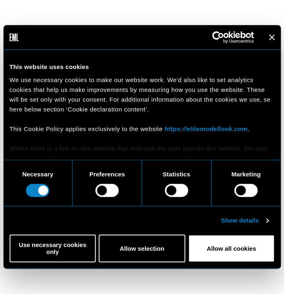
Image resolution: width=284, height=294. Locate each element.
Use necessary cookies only (52, 249)
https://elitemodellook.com (206, 128)
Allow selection (142, 248)
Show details (240, 220)
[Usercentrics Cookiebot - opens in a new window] (218, 37)
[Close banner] (272, 37)
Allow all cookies (231, 248)
